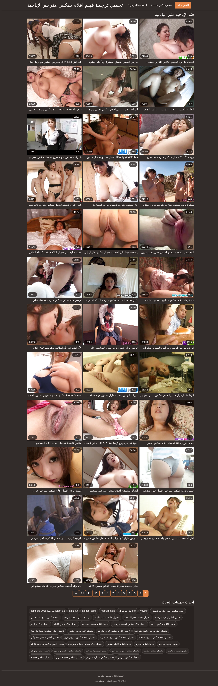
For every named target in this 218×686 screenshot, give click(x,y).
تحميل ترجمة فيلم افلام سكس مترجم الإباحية (73, 5)
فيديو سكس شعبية (160, 5)
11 (87, 593)
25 (80, 593)
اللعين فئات (181, 5)
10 (94, 593)
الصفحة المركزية (135, 5)
